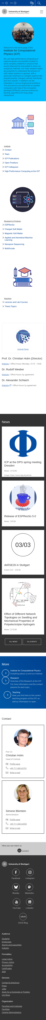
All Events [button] (32, 642)
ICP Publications (12, 158)
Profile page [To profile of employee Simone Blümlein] (15, 819)
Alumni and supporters (11, 945)
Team (7, 154)
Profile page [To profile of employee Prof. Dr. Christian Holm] (15, 764)
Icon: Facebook (16, 872)
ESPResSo (9, 225)
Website (5, 363)
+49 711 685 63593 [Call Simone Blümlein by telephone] (18, 824)
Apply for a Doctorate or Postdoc (16, 992)
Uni (3, 3)
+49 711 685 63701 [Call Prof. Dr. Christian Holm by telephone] (18, 768)
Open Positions (11, 163)
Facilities (6, 1009)
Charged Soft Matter (13, 229)
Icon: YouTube (16, 902)
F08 (11, 3)
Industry (5, 948)
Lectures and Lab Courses (16, 302)
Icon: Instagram (30, 872)
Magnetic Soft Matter (14, 233)
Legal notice (7, 959)
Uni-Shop (6, 995)
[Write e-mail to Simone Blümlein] (13, 828)
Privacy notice (8, 962)
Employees (6, 941)
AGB (4, 971)
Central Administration (11, 1012)
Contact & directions (10, 982)
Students (6, 938)
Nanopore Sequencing (14, 244)
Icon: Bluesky (16, 887)
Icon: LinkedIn (29, 902)
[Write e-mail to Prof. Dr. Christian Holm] (13, 772)
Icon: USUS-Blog (23, 916)
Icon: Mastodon (29, 887)
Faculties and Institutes (12, 1006)
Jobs (4, 988)
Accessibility (7, 965)
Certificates (7, 968)
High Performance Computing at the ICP (22, 171)
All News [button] (13, 642)
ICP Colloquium (11, 167)
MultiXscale (10, 248)
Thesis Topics (11, 306)
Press (4, 985)
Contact (8, 150)
